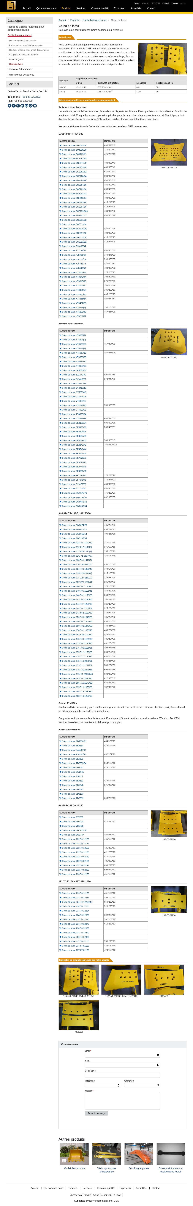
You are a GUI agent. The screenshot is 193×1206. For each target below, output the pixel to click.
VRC (88, 1195)
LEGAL (118, 1195)
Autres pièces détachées (21, 74)
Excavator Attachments (20, 69)
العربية (182, 3)
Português (156, 3)
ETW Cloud (76, 1195)
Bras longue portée (139, 1168)
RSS (96, 1195)
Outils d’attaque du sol (94, 20)
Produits (74, 20)
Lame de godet (16, 59)
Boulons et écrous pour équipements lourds (170, 1170)
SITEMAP (106, 1195)
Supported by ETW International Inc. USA (96, 1201)
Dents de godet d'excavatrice (22, 40)
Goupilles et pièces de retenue (23, 54)
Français (145, 3)
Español (175, 3)
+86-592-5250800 (30, 97)
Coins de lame (16, 64)
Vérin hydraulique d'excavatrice (106, 1170)
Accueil (62, 20)
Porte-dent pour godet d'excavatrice (26, 45)
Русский (165, 3)
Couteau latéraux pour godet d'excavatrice (29, 50)
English (137, 3)
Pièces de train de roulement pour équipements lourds (26, 28)
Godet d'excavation (74, 1168)
